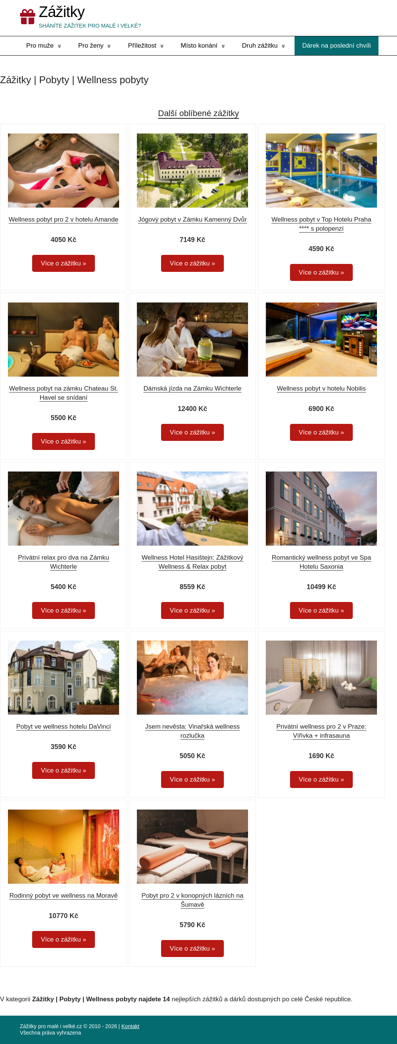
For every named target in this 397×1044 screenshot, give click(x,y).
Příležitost (142, 45)
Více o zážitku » (63, 263)
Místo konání (199, 45)
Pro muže (40, 45)
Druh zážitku (260, 45)
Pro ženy (91, 45)
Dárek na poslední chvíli (336, 45)
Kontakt (130, 1026)
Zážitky (62, 12)
